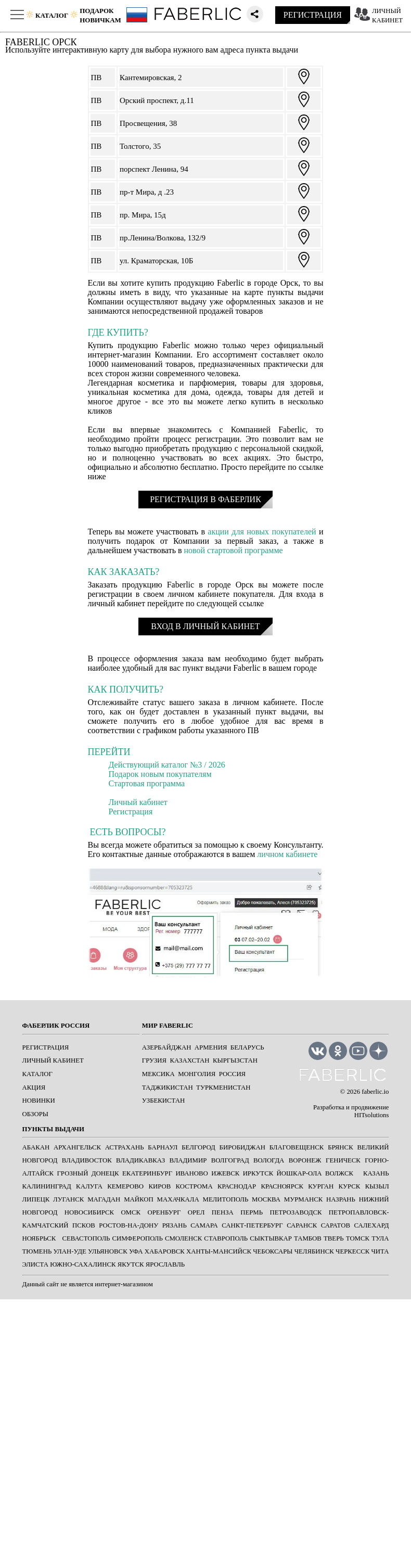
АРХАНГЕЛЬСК (77, 1147)
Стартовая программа (147, 783)
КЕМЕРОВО (125, 1186)
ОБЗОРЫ (35, 1114)
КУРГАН (320, 1186)
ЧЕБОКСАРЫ (272, 1251)
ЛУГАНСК (68, 1199)
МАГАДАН (103, 1199)
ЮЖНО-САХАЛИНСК (82, 1264)
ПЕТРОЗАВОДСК (295, 1212)
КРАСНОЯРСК (282, 1186)
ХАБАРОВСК (165, 1251)
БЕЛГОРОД (198, 1147)
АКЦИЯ (34, 1087)
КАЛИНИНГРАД (46, 1186)
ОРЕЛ (196, 1212)
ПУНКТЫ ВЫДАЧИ (53, 1129)
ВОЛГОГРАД (230, 1160)
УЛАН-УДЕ (70, 1251)
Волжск (339, 1173)
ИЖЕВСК (225, 1173)
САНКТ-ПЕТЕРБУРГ (252, 1225)
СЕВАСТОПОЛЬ (86, 1238)
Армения (211, 1047)
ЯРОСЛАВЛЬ (165, 1264)
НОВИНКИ (38, 1100)
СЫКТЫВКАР (271, 1238)
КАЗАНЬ (376, 1173)
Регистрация (131, 811)
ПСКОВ (83, 1225)
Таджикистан (167, 1087)
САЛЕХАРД (371, 1225)
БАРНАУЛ (162, 1147)
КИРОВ (159, 1186)
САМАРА (203, 1225)
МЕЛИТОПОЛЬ (226, 1199)
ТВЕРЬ (334, 1238)
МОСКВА (266, 1199)
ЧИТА (380, 1251)
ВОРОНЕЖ (305, 1160)
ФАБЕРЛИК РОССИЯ (56, 1025)
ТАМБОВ (308, 1238)
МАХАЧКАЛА (178, 1199)
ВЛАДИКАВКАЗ (140, 1160)
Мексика (158, 1074)
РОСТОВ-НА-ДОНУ (128, 1225)
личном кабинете (287, 854)
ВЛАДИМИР (188, 1160)
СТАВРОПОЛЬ (226, 1238)
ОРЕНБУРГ (164, 1212)
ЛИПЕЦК (36, 1199)
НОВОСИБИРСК (89, 1212)
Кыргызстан (235, 1060)
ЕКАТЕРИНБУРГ (147, 1173)
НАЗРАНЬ (340, 1199)
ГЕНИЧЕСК (343, 1160)
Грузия (154, 1060)
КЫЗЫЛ (377, 1186)
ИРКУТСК (258, 1173)
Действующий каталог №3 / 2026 (167, 764)
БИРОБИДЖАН (242, 1147)
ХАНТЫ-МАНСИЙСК (218, 1251)
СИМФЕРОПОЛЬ (137, 1238)
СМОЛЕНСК (183, 1238)
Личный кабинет (138, 802)
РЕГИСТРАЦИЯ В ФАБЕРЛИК (205, 499)
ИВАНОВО (191, 1173)
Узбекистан (163, 1100)
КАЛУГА (89, 1186)
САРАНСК (302, 1225)
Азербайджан (166, 1047)
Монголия (196, 1074)
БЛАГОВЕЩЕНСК (296, 1147)
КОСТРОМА (194, 1186)
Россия (232, 1074)
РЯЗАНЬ (174, 1225)
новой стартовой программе (233, 550)
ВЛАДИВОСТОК (87, 1160)
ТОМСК (357, 1238)
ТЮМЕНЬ (37, 1251)
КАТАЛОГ (37, 1074)
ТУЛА (380, 1238)
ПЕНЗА (223, 1212)
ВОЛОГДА (268, 1160)
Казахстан (190, 1060)
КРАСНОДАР (236, 1186)
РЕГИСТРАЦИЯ (313, 14)
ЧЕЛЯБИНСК (314, 1251)
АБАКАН (36, 1147)
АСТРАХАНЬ (124, 1147)
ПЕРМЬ (251, 1212)
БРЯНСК (340, 1147)
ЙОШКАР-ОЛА (299, 1173)
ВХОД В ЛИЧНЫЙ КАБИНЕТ (205, 626)
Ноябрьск (39, 1238)
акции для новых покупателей (262, 531)
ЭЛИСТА (35, 1264)
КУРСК (350, 1186)
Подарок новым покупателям (160, 774)
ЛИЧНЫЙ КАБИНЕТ (53, 1060)
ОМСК (130, 1212)
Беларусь (247, 1047)
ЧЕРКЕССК (352, 1251)
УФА (136, 1251)
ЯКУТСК (131, 1264)
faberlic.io (375, 1091)
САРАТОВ (335, 1225)
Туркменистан (223, 1087)
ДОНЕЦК (105, 1173)
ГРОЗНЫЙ (72, 1173)
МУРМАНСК (303, 1199)
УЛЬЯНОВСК (107, 1251)
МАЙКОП (138, 1199)
